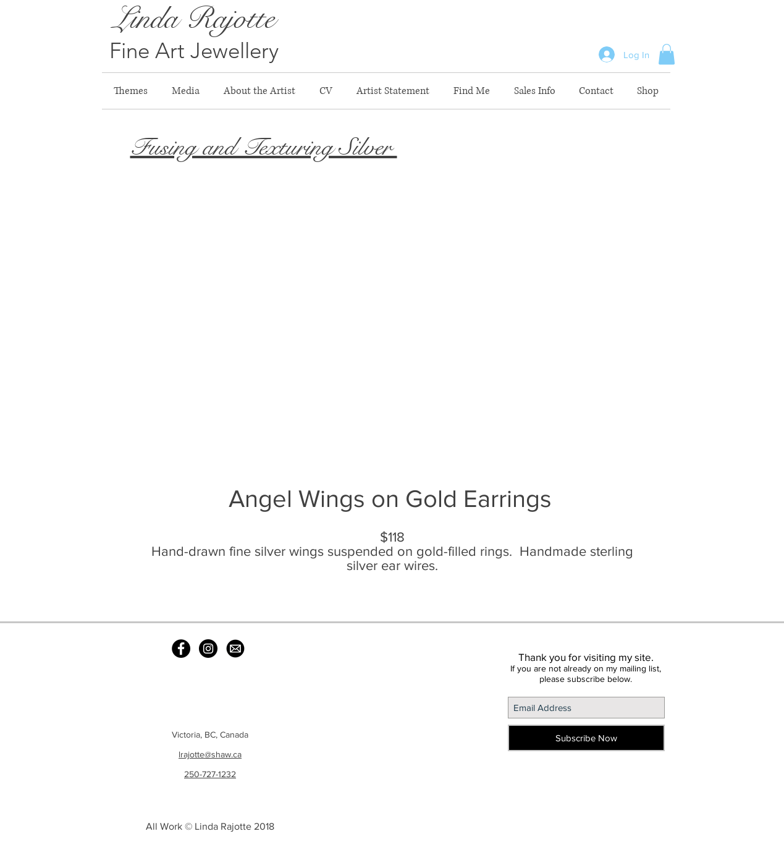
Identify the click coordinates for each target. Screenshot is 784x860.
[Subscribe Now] (586, 738)
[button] (666, 54)
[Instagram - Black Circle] (208, 648)
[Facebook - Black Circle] (181, 648)
